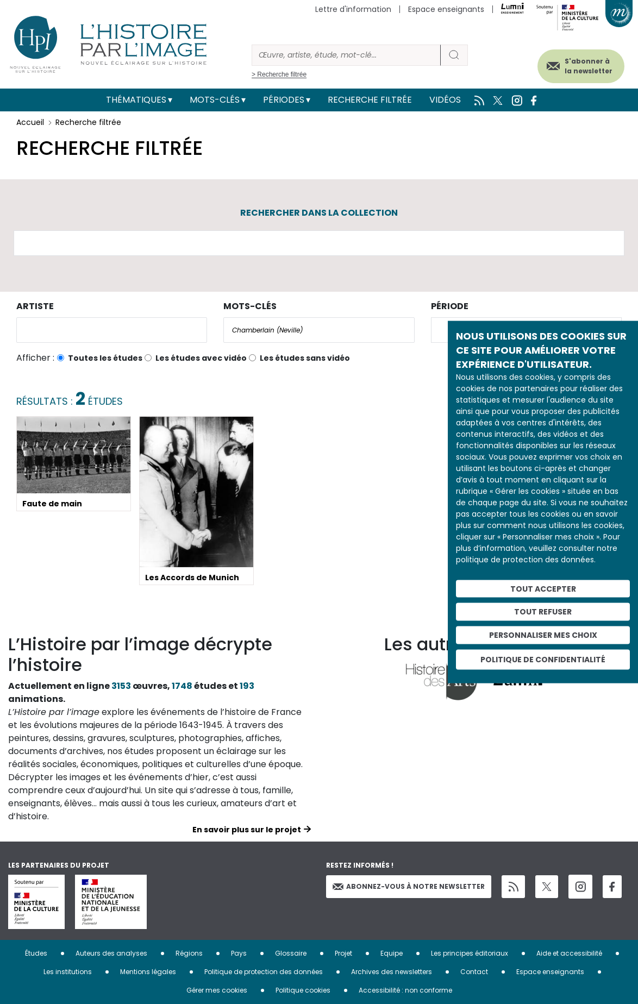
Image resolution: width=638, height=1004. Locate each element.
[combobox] (111, 330)
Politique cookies (303, 990)
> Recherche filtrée (279, 74)
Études (36, 953)
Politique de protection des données (263, 971)
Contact (474, 971)
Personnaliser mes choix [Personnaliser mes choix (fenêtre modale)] (543, 635)
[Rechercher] (346, 55)
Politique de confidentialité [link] (542, 659)
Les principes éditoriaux (469, 953)
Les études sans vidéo (305, 358)
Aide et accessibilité (569, 953)
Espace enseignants (446, 9)
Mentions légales (148, 971)
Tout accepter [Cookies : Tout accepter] (543, 588)
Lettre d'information (353, 9)
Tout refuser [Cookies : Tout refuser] (543, 611)
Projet (343, 953)
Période (449, 306)
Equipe (391, 953)
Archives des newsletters (391, 971)
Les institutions (67, 971)
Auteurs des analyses (111, 953)
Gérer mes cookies (216, 990)
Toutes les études (105, 358)
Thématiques (136, 99)
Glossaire (291, 953)
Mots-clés (215, 99)
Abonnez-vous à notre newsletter (409, 886)
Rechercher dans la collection (319, 212)
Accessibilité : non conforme (405, 990)
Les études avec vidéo (201, 358)
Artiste (35, 306)
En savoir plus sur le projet (246, 829)
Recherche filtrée (370, 99)
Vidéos (445, 99)
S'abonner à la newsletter (578, 63)
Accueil (30, 122)
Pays (239, 953)
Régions (189, 953)
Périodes (283, 99)
